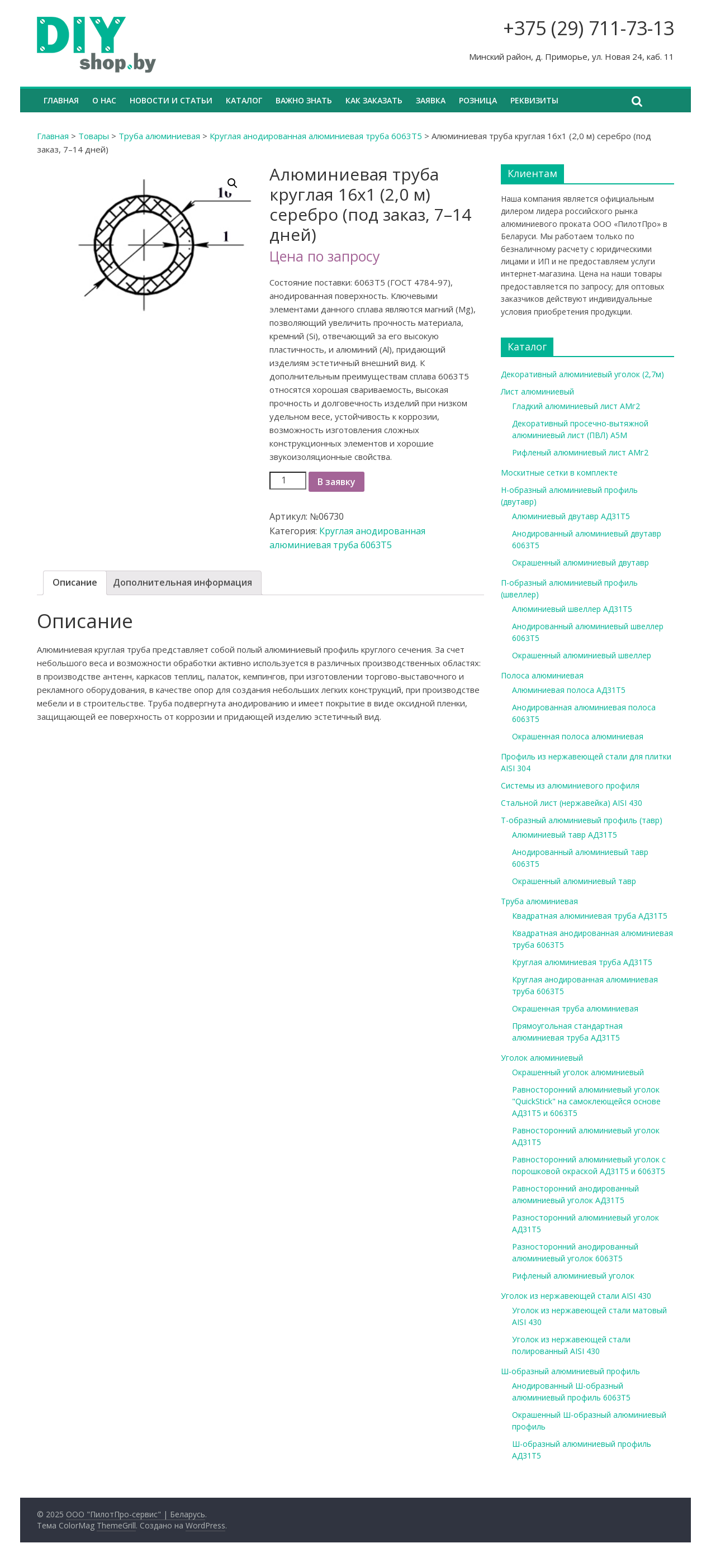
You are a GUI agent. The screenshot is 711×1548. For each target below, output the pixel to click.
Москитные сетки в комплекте (559, 472)
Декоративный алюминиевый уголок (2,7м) (582, 374)
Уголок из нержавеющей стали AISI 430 (576, 1295)
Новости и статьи (171, 100)
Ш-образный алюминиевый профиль (570, 1371)
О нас (104, 100)
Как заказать (373, 100)
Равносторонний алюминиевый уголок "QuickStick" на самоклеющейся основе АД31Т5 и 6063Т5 (586, 1101)
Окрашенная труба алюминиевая (575, 1008)
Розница (478, 100)
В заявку (336, 482)
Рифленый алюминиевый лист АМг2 (580, 452)
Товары (93, 135)
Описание (75, 582)
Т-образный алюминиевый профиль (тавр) (581, 820)
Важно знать (304, 100)
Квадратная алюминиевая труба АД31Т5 (589, 915)
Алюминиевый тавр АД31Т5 (564, 834)
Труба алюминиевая (159, 135)
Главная (61, 100)
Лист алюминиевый (537, 391)
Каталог (244, 100)
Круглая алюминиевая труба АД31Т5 (582, 962)
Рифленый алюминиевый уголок (573, 1275)
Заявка (430, 100)
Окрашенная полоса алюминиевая (577, 736)
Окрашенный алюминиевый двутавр (580, 562)
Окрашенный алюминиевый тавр (574, 881)
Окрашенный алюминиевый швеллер (581, 655)
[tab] (75, 583)
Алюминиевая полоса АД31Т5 (568, 690)
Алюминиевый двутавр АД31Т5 (571, 516)
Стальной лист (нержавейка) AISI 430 (571, 802)
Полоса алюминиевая (542, 675)
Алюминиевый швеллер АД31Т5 (572, 609)
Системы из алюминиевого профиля (570, 785)
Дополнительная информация (182, 582)
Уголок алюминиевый (542, 1057)
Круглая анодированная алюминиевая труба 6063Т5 (316, 135)
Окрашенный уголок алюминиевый (578, 1072)
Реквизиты (534, 100)
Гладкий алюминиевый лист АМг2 (576, 406)
